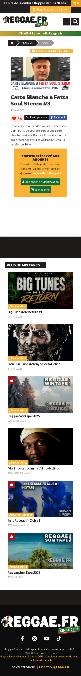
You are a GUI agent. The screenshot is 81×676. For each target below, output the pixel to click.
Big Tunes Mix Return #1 (25, 312)
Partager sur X (36, 117)
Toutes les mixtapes (50, 50)
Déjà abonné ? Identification (40, 181)
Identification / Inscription (50, 9)
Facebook (58, 117)
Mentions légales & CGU (29, 656)
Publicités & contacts (40, 660)
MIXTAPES (27, 42)
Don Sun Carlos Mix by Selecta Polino (34, 364)
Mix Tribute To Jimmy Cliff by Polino (33, 468)
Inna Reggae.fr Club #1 (24, 520)
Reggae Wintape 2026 (24, 416)
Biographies (7, 656)
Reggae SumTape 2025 (24, 573)
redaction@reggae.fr (54, 667)
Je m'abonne (40, 189)
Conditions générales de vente (62, 656)
